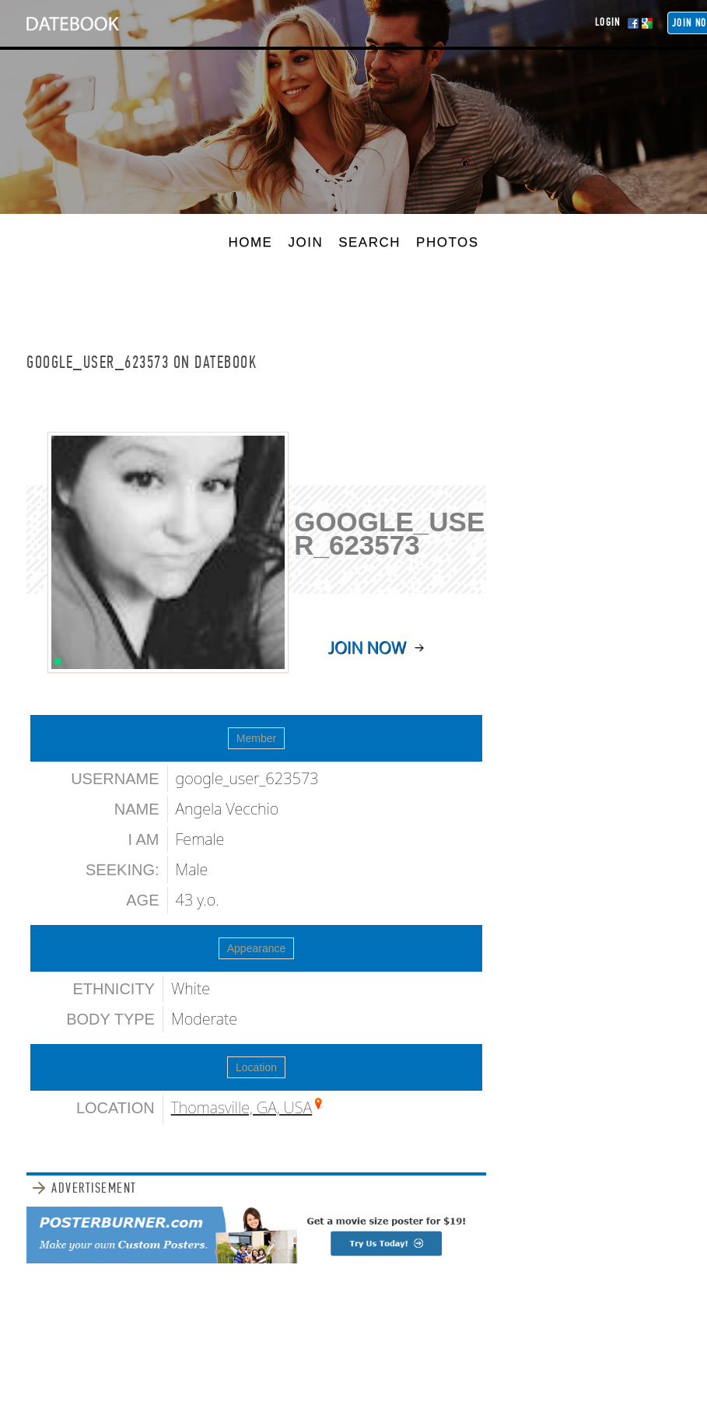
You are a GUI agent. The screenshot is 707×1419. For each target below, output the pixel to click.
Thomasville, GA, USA (242, 1107)
